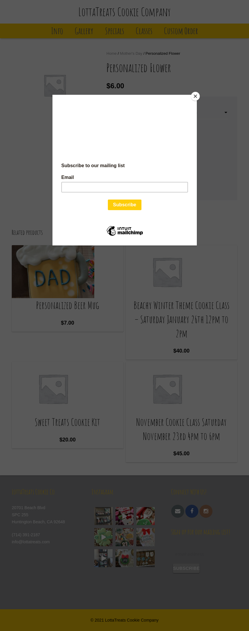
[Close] (195, 96)
